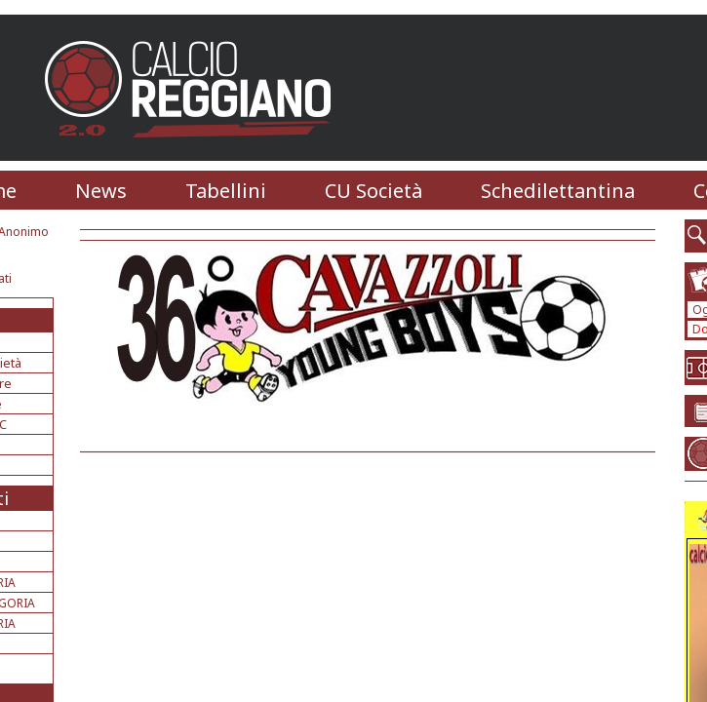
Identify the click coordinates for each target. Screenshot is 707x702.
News (101, 190)
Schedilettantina (558, 190)
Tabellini (225, 190)
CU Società (373, 190)
